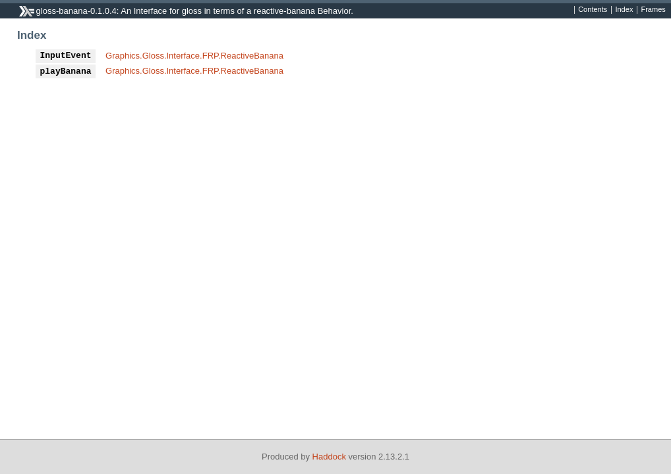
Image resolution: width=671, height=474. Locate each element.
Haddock (329, 456)
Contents (592, 10)
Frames (653, 10)
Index (624, 10)
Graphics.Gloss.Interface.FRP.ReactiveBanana (194, 56)
